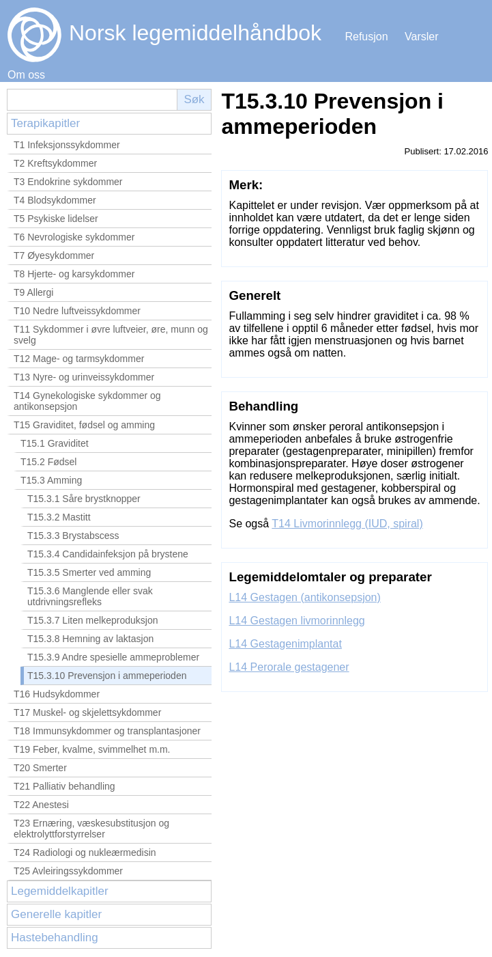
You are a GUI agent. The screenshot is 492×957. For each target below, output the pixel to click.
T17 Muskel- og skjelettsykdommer (87, 712)
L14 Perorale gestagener (289, 667)
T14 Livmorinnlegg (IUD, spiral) (347, 523)
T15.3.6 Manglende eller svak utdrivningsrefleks (90, 596)
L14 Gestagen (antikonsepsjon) (304, 597)
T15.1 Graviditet (54, 443)
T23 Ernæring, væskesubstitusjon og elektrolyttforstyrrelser (91, 829)
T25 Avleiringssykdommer (68, 870)
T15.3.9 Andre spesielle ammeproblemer (113, 657)
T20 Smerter (40, 767)
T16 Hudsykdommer (57, 694)
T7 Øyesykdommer (54, 255)
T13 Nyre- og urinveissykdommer (84, 377)
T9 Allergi (33, 292)
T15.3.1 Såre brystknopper (84, 498)
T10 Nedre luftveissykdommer (77, 310)
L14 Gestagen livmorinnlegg (296, 620)
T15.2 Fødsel (48, 461)
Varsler (422, 36)
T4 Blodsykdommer (55, 200)
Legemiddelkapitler (59, 891)
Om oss (26, 75)
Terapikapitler (45, 123)
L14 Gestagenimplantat (285, 644)
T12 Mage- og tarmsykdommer (79, 358)
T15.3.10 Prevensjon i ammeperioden (106, 675)
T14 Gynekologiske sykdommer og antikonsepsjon (87, 401)
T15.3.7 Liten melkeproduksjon (92, 620)
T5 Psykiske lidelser (56, 218)
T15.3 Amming (51, 480)
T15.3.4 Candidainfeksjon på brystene (107, 554)
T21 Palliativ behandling (64, 786)
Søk (194, 99)
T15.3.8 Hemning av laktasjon (90, 638)
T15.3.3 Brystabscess (73, 535)
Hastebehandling (54, 937)
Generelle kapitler (56, 914)
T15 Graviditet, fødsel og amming (84, 424)
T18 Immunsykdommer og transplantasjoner (107, 730)
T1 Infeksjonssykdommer (67, 144)
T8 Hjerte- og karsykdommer (74, 273)
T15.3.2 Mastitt (59, 517)
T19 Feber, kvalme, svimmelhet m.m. (92, 749)
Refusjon (366, 36)
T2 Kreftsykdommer (55, 163)
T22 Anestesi (41, 804)
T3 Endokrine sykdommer (68, 181)
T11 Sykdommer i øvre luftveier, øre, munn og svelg (111, 335)
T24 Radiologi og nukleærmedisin (85, 852)
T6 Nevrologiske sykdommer (74, 237)
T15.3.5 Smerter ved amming (89, 572)
